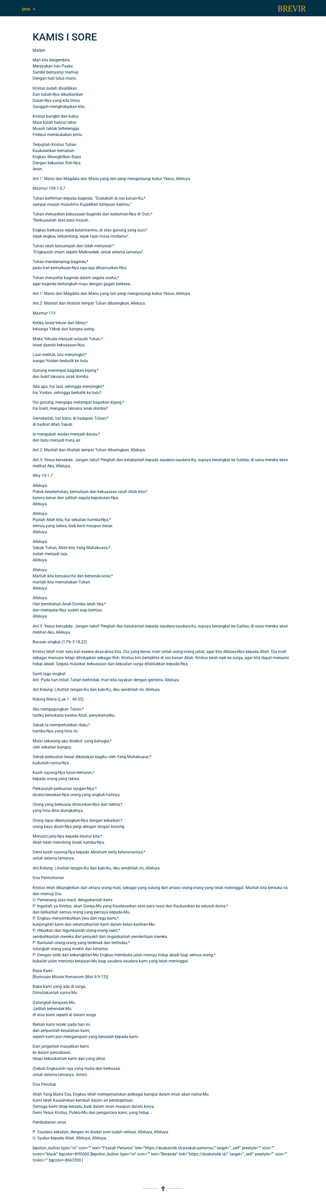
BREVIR (292, 8)
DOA (28, 9)
